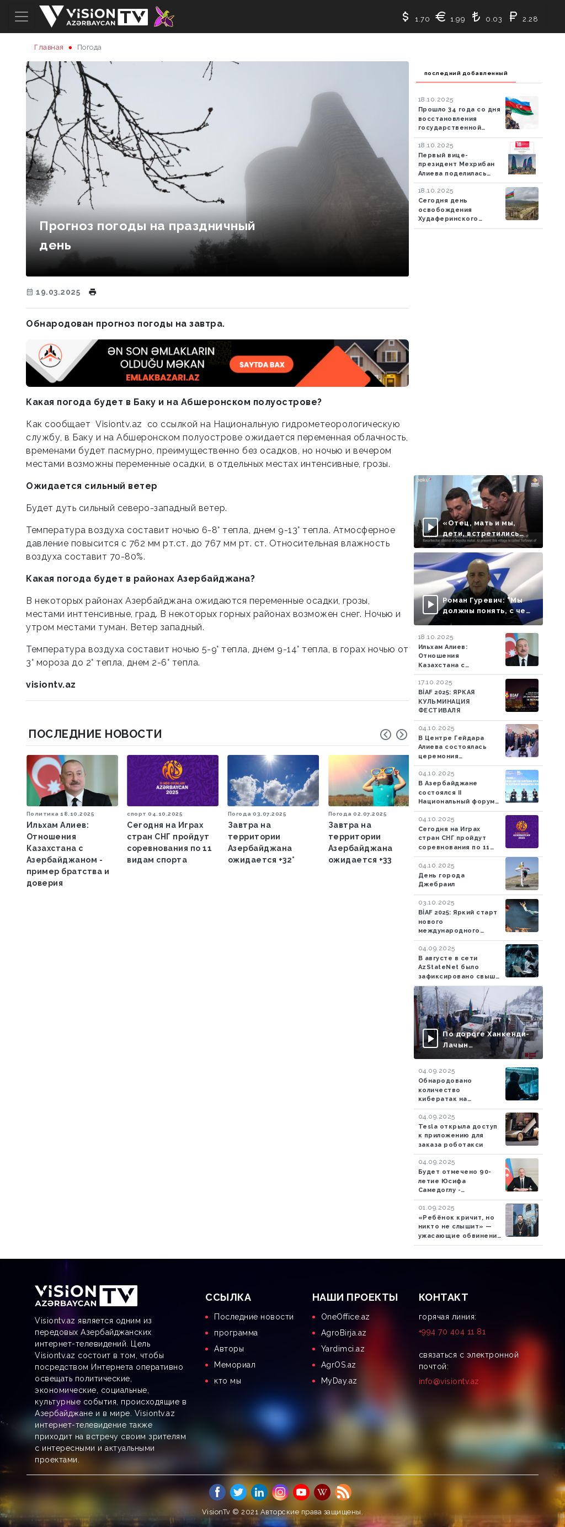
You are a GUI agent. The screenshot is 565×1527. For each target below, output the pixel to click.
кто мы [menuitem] (227, 1380)
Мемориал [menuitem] (234, 1364)
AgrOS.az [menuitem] (338, 1364)
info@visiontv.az (449, 1381)
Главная (49, 47)
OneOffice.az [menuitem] (345, 1316)
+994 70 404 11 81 (452, 1331)
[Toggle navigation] (21, 16)
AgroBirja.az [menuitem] (344, 1332)
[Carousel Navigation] (394, 734)
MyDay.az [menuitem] (339, 1380)
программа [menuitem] (236, 1332)
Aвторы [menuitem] (229, 1348)
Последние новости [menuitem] (254, 1316)
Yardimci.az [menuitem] (343, 1348)
